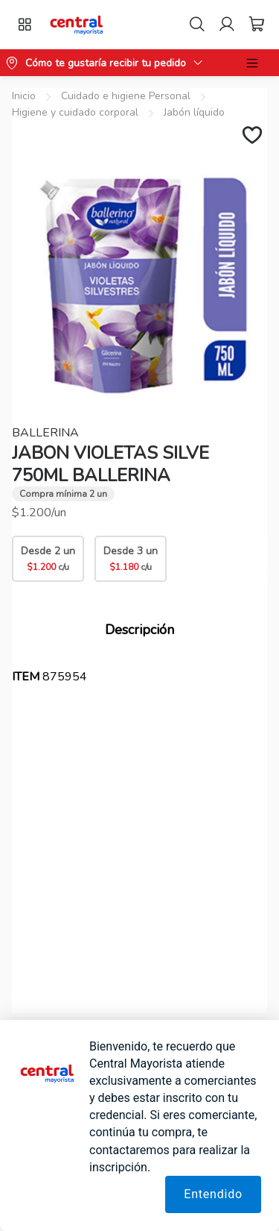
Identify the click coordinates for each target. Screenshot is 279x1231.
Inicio (24, 96)
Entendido (213, 1194)
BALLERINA (45, 433)
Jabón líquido (194, 112)
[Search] (197, 25)
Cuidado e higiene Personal (125, 96)
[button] (77, 24)
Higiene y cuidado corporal (75, 112)
